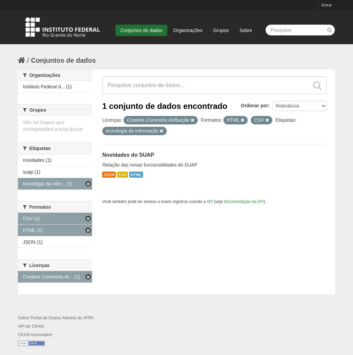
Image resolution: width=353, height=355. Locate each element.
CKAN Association (35, 334)
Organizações (187, 30)
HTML (136, 174)
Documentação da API (244, 201)
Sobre (246, 30)
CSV (122, 174)
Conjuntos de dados (141, 30)
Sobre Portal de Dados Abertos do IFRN (55, 318)
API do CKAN (31, 326)
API (210, 201)
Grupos (221, 30)
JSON (109, 174)
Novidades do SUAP (128, 155)
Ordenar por (254, 105)
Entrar (327, 5)
